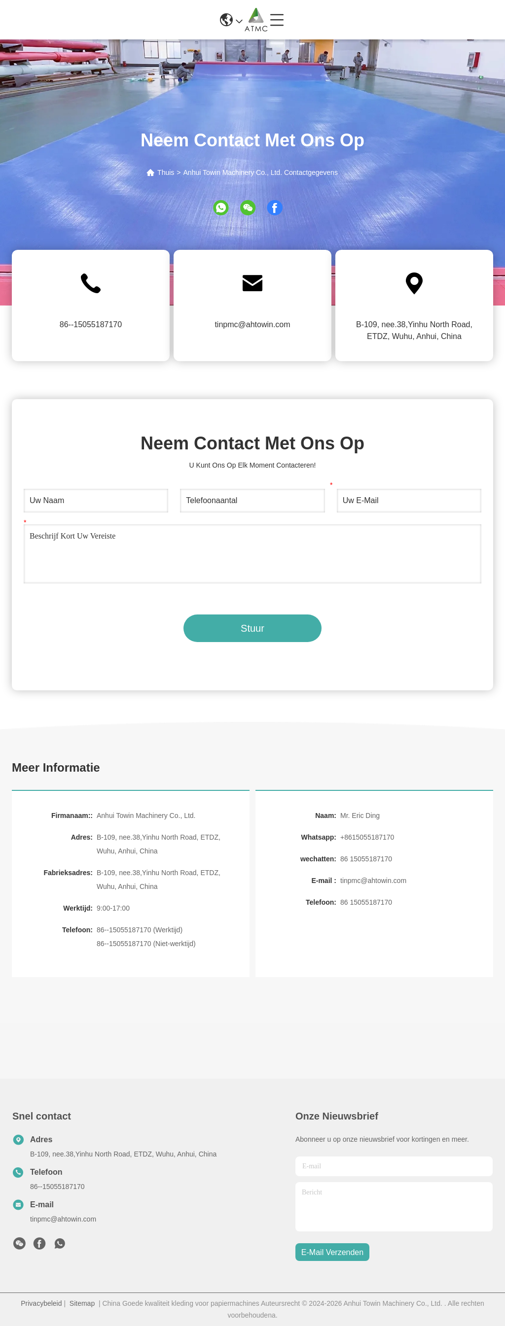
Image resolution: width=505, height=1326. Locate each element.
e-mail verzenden (332, 1252)
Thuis (165, 172)
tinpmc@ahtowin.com (252, 324)
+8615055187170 (367, 837)
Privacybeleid (41, 1303)
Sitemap (82, 1303)
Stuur (252, 628)
